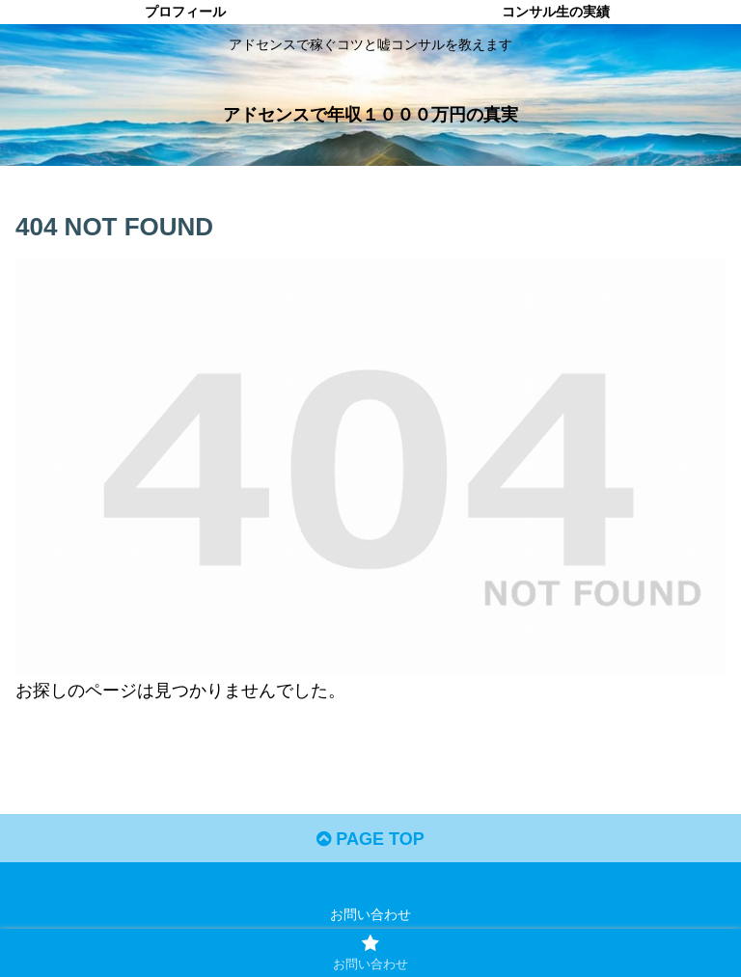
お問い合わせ (370, 914)
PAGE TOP (370, 839)
